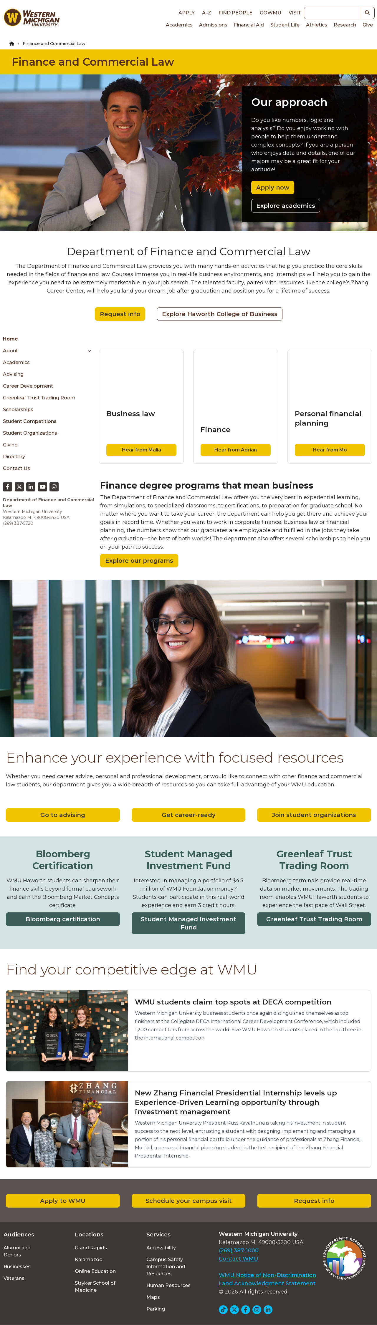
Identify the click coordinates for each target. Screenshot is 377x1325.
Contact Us (16, 468)
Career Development (28, 386)
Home (10, 339)
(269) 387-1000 (239, 1250)
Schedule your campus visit (188, 1200)
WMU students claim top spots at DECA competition (233, 1002)
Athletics (316, 25)
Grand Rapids (91, 1248)
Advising (13, 374)
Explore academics (285, 205)
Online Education (95, 1271)
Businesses (17, 1266)
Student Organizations (30, 433)
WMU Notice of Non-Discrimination (267, 1275)
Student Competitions (30, 421)
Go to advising (62, 814)
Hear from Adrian (235, 450)
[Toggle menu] (87, 351)
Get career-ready (189, 814)
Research (345, 25)
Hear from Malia (141, 450)
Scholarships (18, 409)
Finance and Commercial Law (93, 61)
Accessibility (161, 1248)
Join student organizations (314, 814)
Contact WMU (238, 1259)
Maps (153, 1297)
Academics (179, 25)
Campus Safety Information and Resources (165, 1266)
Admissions (213, 25)
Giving (10, 445)
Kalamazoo (88, 1259)
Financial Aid (249, 25)
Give (368, 25)
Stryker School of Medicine (95, 1286)
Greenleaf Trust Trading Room (39, 398)
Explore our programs (139, 560)
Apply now (272, 187)
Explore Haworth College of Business (219, 314)
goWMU (270, 13)
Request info (120, 314)
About (10, 350)
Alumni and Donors (17, 1251)
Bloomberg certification (63, 919)
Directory (14, 456)
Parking (155, 1309)
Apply (186, 13)
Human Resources (168, 1285)
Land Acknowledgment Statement (267, 1283)
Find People (235, 13)
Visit (295, 13)
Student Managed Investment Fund (188, 923)
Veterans (14, 1278)
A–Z (206, 13)
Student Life (285, 25)
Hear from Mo (330, 450)
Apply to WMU (62, 1200)
